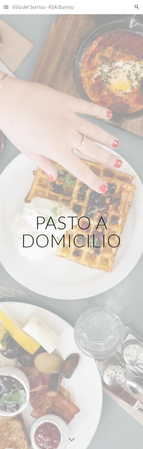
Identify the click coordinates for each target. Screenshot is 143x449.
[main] (71, 231)
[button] (6, 7)
